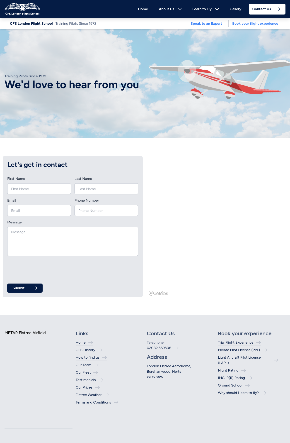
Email (11, 200)
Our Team (83, 365)
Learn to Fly (202, 9)
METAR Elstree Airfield (25, 332)
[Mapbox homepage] (159, 293)
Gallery (235, 9)
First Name (16, 178)
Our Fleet (83, 372)
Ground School (230, 385)
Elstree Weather (89, 395)
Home (143, 9)
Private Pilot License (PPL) (239, 350)
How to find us (87, 357)
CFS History (85, 350)
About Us (166, 9)
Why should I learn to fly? (238, 393)
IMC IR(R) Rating (231, 378)
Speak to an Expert (206, 23)
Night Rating (228, 370)
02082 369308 (159, 348)
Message (14, 222)
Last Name (83, 178)
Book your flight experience (255, 23)
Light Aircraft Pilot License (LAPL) (239, 360)
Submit (18, 288)
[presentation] (41, 268)
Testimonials (86, 380)
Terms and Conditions (93, 402)
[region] (217, 226)
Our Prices (84, 387)
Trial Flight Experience (236, 342)
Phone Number (87, 200)
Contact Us (261, 9)
